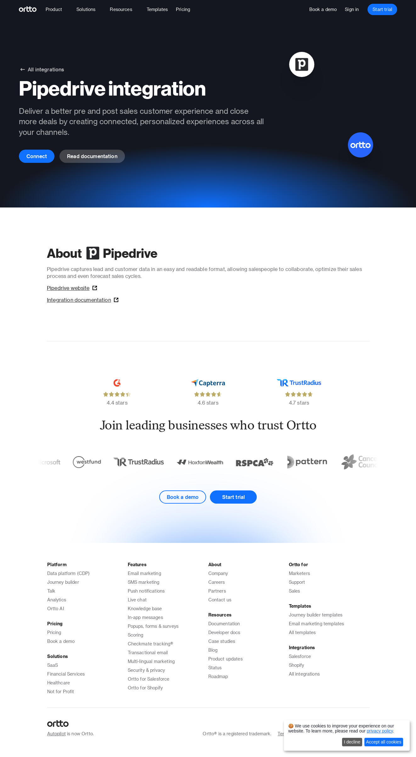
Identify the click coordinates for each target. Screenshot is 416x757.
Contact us (220, 599)
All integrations (304, 674)
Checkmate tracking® (150, 643)
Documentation (224, 623)
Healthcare (58, 682)
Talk (51, 591)
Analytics (56, 599)
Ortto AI (55, 608)
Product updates (225, 658)
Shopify (296, 665)
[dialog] (347, 735)
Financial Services (66, 674)
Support (297, 582)
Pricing (54, 632)
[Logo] (30, 9)
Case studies (221, 641)
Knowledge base (145, 608)
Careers (216, 582)
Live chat (137, 599)
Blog (213, 650)
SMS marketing (144, 582)
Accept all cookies (383, 741)
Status (215, 667)
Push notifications (146, 591)
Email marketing (144, 573)
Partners (217, 591)
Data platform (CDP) (68, 573)
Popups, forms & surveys (153, 626)
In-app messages (145, 617)
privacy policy (380, 730)
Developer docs (224, 632)
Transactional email (148, 652)
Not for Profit (60, 691)
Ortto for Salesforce (149, 679)
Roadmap (218, 676)
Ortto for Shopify (145, 687)
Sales (294, 591)
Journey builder (63, 582)
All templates (302, 632)
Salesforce (300, 656)
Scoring (135, 635)
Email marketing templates (316, 623)
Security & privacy (146, 670)
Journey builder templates (316, 614)
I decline (352, 741)
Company (218, 573)
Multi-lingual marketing (151, 661)
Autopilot (56, 733)
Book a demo (61, 641)
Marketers (299, 573)
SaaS (52, 665)
